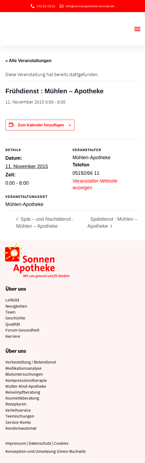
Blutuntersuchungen (24, 374)
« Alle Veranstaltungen (28, 60)
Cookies (61, 443)
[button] (137, 29)
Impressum (15, 443)
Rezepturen (15, 404)
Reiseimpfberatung (22, 392)
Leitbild (12, 299)
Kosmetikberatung (22, 398)
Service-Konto (18, 422)
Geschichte (15, 317)
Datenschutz (40, 443)
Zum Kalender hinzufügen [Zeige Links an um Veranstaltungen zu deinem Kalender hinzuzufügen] (41, 125)
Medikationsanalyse (23, 368)
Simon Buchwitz (71, 451)
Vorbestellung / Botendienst (30, 362)
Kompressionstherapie (26, 380)
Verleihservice (18, 410)
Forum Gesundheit (22, 330)
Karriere (12, 336)
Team (10, 312)
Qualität (12, 324)
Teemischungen (19, 416)
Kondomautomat (20, 428)
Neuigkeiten (16, 306)
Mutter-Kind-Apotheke (25, 386)
